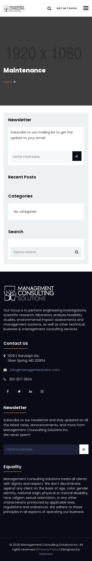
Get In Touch (67, 8)
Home (8, 82)
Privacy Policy (48, 549)
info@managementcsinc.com (35, 370)
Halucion (46, 554)
